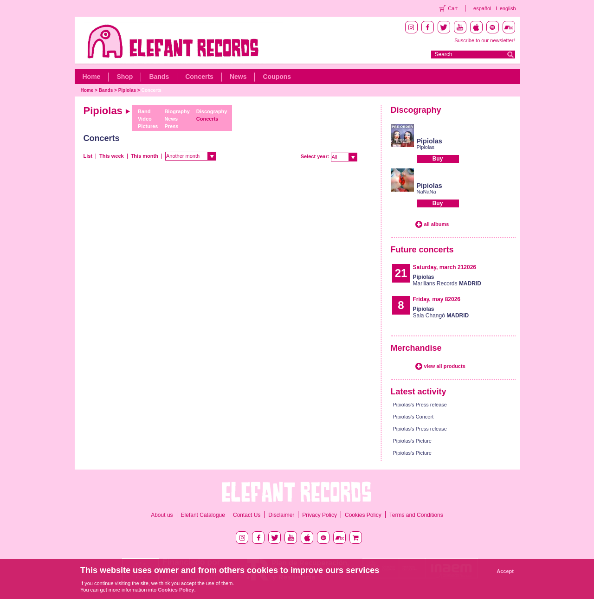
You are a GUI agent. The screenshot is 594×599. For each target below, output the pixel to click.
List (88, 156)
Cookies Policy (363, 515)
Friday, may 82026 (437, 299)
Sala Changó (441, 312)
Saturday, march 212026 (445, 267)
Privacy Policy (319, 515)
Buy (438, 158)
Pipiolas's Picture (412, 441)
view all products (444, 366)
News (238, 76)
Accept (505, 571)
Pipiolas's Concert (413, 416)
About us (162, 515)
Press (171, 126)
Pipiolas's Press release (420, 404)
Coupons (277, 76)
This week (111, 156)
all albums (436, 224)
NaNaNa (426, 191)
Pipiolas (127, 90)
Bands (159, 76)
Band (144, 111)
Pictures (148, 126)
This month (144, 156)
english (508, 8)
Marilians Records (447, 280)
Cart (453, 8)
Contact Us (246, 515)
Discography (211, 111)
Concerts (199, 76)
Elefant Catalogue (203, 515)
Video (145, 119)
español (482, 8)
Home (92, 76)
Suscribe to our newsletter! (484, 40)
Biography (176, 111)
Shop (124, 76)
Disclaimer (281, 515)
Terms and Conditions (416, 515)
